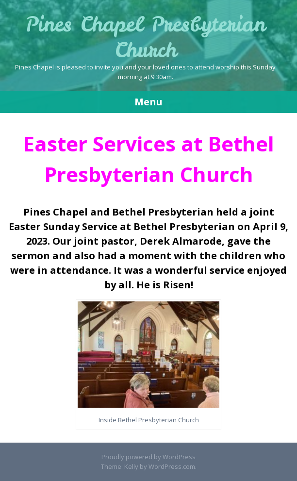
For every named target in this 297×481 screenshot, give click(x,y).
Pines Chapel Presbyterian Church (145, 37)
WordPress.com (171, 466)
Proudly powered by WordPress (148, 456)
